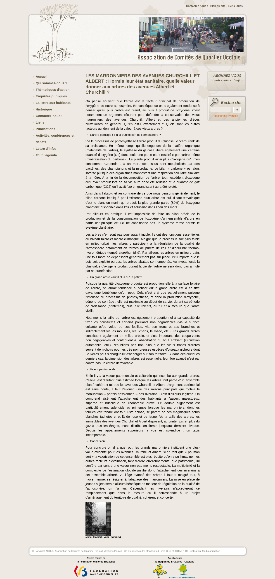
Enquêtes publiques (51, 96)
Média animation (211, 551)
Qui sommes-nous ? (51, 83)
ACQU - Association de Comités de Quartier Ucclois (192, 57)
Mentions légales (113, 551)
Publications (45, 129)
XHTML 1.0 (180, 551)
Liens (40, 122)
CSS (168, 551)
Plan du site (217, 6)
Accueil (41, 76)
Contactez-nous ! (197, 6)
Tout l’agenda (46, 155)
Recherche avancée (226, 115)
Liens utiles (235, 6)
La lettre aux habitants (53, 103)
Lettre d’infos (46, 148)
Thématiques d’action (52, 89)
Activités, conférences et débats (55, 139)
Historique (44, 109)
